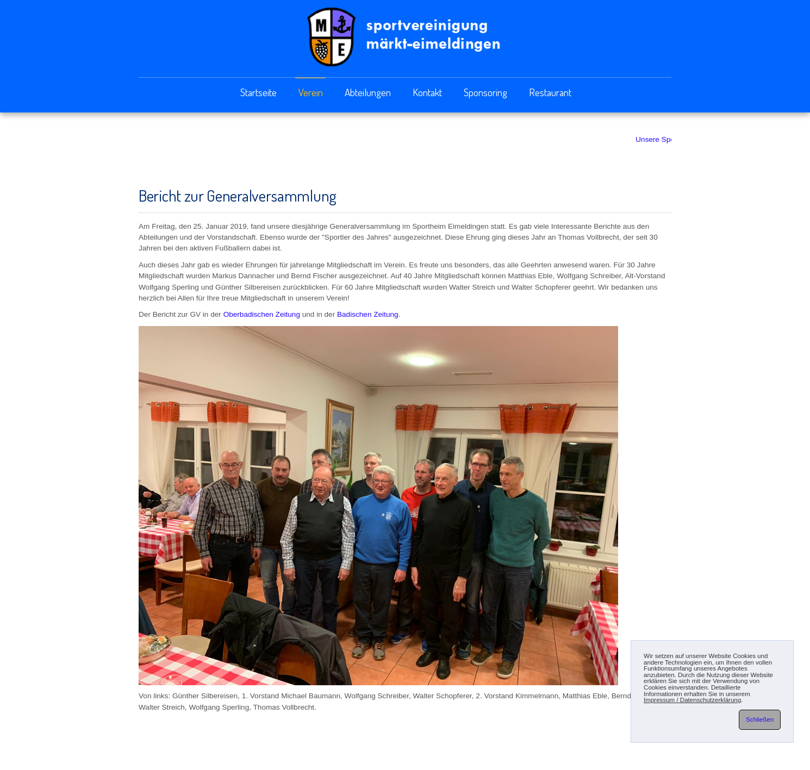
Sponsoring (485, 92)
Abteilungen (368, 92)
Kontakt (427, 92)
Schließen (760, 719)
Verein (310, 92)
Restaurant (550, 92)
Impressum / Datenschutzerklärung (692, 700)
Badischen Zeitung (367, 314)
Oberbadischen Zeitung (261, 314)
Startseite (258, 92)
